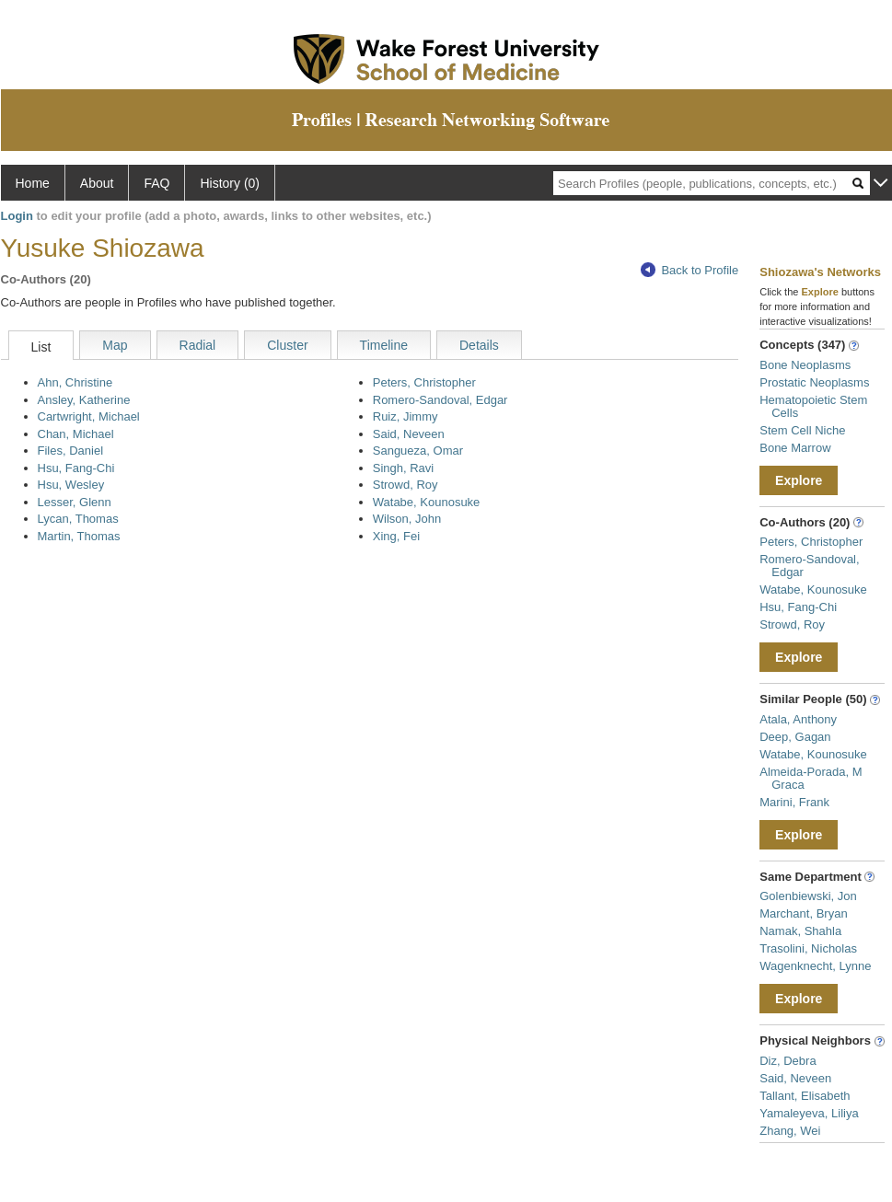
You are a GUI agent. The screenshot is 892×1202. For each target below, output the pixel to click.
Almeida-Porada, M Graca (810, 778)
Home (33, 183)
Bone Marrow (794, 448)
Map (114, 345)
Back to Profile (689, 270)
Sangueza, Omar (418, 450)
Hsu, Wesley (71, 484)
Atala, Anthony (798, 719)
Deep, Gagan (794, 737)
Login (17, 216)
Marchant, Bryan (803, 913)
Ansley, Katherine (84, 400)
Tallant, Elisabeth (804, 1096)
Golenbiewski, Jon (808, 896)
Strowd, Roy (405, 484)
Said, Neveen (409, 434)
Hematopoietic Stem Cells (813, 406)
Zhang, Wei (789, 1131)
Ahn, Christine (75, 382)
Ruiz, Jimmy (405, 416)
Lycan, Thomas (78, 519)
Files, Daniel (71, 450)
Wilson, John (407, 519)
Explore (798, 480)
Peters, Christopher (424, 382)
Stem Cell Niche (802, 430)
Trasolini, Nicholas (808, 948)
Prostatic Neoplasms (814, 382)
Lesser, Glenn (74, 502)
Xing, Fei (396, 536)
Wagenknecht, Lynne (815, 966)
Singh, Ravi (403, 468)
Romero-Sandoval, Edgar (440, 400)
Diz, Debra (787, 1061)
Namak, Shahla (800, 931)
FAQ (156, 183)
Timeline (384, 345)
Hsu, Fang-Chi (76, 468)
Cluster (287, 345)
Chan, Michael (76, 434)
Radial (198, 345)
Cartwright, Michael (89, 416)
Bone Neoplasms (805, 365)
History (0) (230, 183)
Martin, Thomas (79, 536)
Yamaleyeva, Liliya (808, 1113)
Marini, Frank (794, 802)
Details (479, 345)
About (97, 183)
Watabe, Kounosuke (427, 502)
